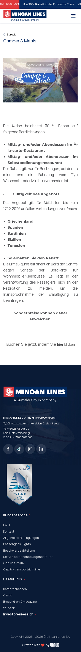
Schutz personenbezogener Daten (28, 557)
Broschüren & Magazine (20, 601)
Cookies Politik (13, 563)
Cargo (7, 595)
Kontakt (8, 531)
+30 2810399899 (18, 428)
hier (60, 344)
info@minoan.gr (20, 433)
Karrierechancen (15, 589)
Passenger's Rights (17, 544)
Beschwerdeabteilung (19, 550)
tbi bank (9, 608)
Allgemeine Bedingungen (21, 538)
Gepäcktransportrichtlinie (21, 569)
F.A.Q (6, 525)
